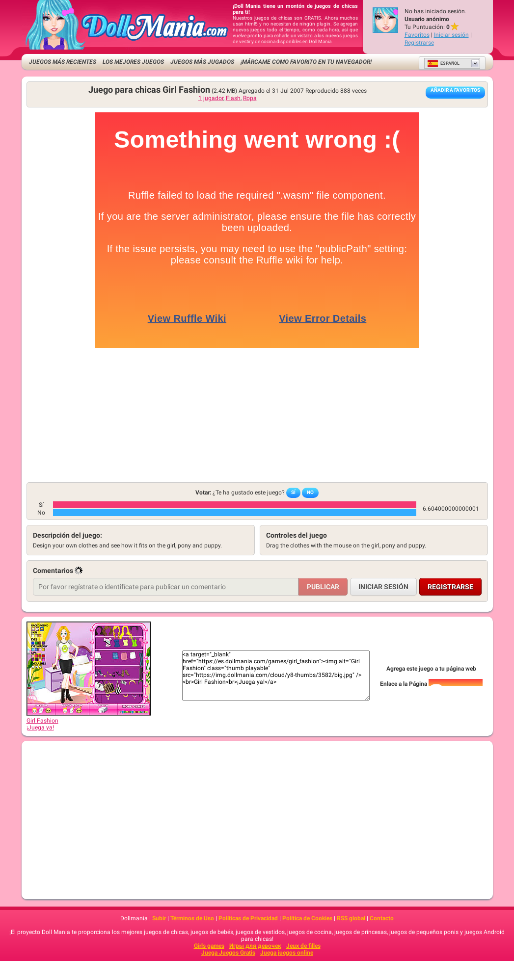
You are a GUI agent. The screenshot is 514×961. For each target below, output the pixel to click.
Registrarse (419, 42)
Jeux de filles (303, 945)
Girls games (209, 945)
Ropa (250, 98)
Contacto (382, 918)
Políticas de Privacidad (248, 918)
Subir (159, 918)
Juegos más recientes (62, 61)
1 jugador (210, 98)
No (310, 492)
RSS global (351, 918)
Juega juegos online (286, 952)
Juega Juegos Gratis (228, 952)
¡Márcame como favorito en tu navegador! (306, 61)
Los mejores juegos (133, 61)
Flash (233, 98)
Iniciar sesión (451, 34)
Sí (293, 492)
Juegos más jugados (202, 61)
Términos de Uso (192, 918)
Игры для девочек (255, 945)
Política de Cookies (307, 918)
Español (443, 63)
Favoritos (417, 34)
